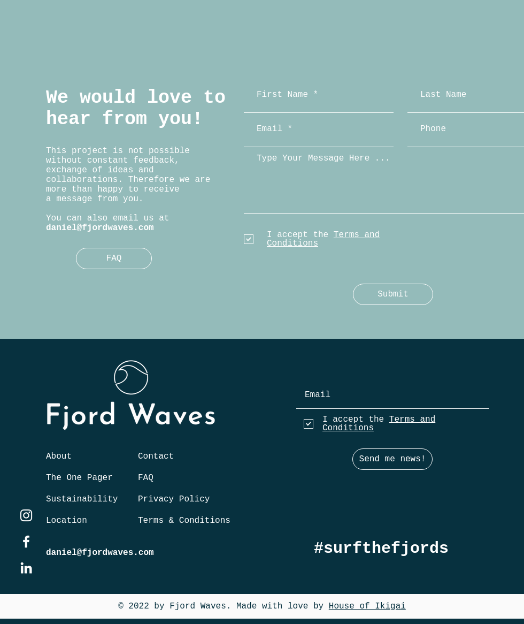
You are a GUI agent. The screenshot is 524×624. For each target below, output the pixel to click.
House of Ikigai (367, 606)
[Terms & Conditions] (184, 520)
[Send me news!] (392, 459)
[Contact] (158, 456)
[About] (61, 456)
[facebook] (26, 542)
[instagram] (26, 515)
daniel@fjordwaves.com (100, 228)
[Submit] (393, 294)
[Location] (67, 520)
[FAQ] (114, 258)
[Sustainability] (84, 499)
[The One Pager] (79, 478)
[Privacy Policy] (174, 499)
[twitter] (26, 568)
